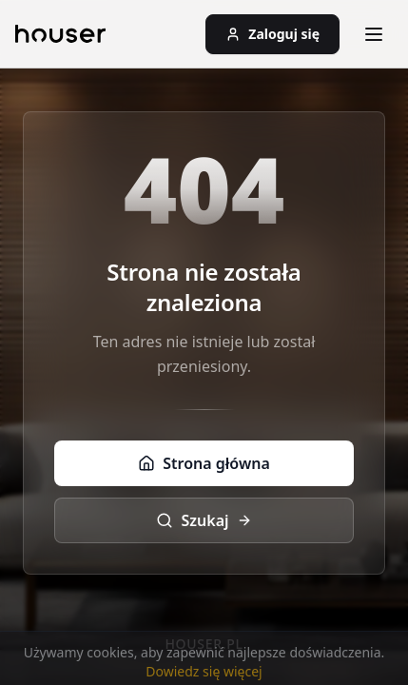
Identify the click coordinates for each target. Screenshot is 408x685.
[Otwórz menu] (374, 34)
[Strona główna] (60, 34)
